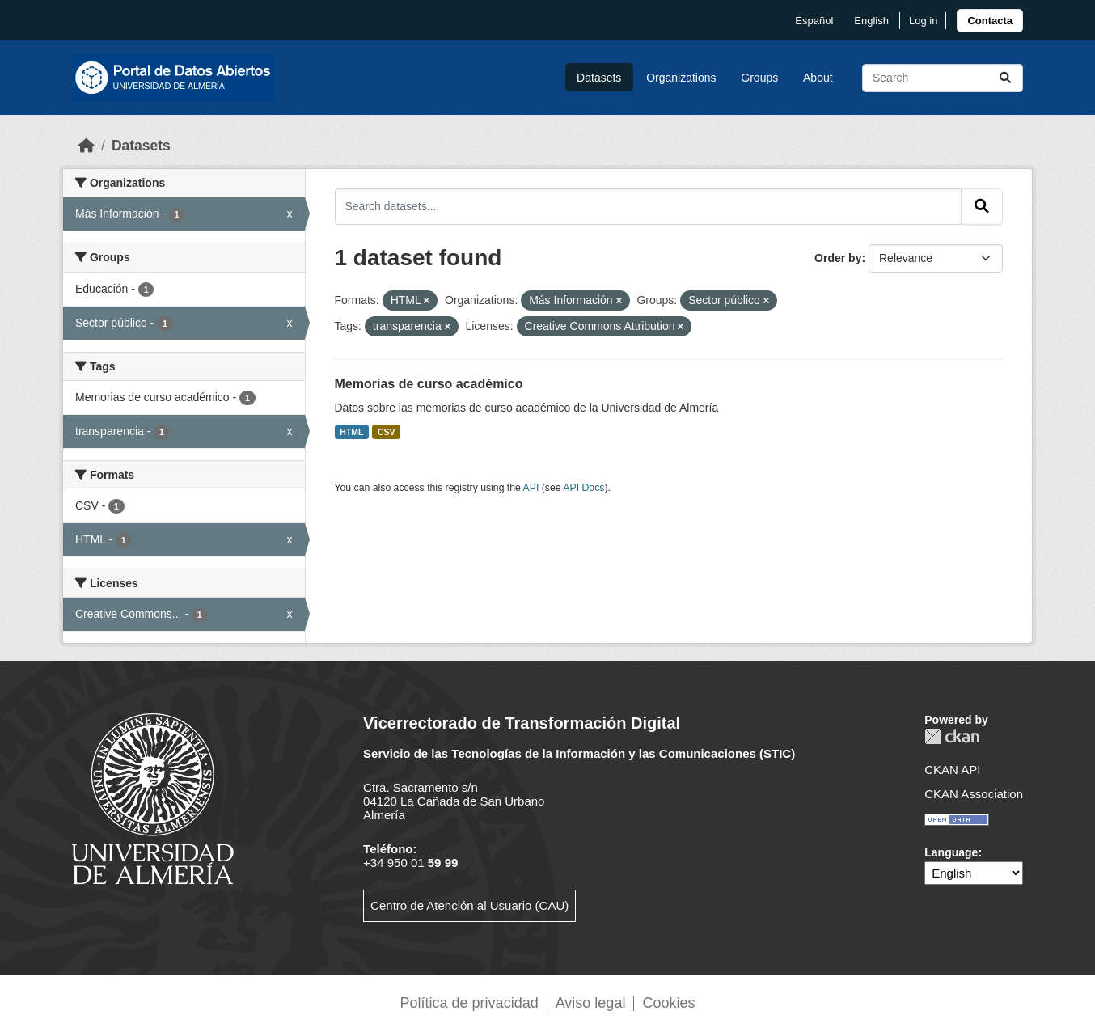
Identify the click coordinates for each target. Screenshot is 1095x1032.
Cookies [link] (668, 1003)
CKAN (951, 736)
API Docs (583, 487)
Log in (923, 21)
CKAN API (952, 769)
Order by (837, 258)
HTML (351, 432)
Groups (759, 77)
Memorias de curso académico (429, 384)
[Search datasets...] (942, 78)
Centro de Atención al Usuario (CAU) (469, 905)
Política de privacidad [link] (469, 1003)
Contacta (990, 21)
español (814, 21)
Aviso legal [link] (591, 1003)
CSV (386, 432)
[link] (990, 20)
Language (951, 852)
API (531, 487)
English (871, 21)
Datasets (599, 77)
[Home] (86, 145)
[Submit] (1005, 78)
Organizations (681, 77)
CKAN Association (973, 794)
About (818, 77)
